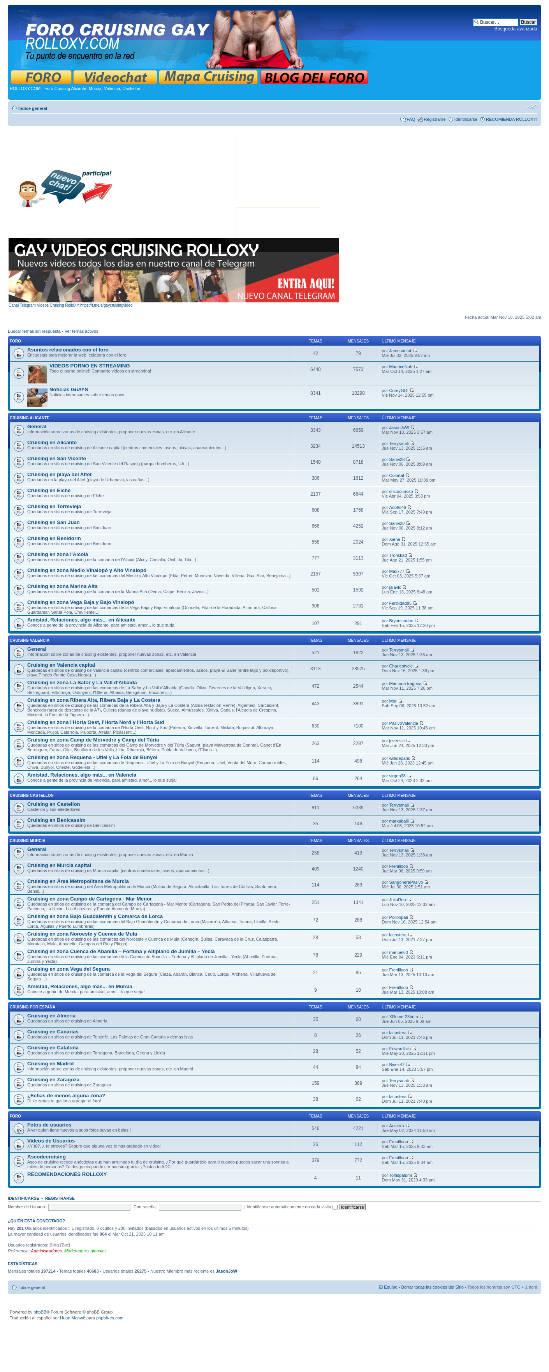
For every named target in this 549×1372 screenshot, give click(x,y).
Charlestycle (401, 666)
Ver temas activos (82, 331)
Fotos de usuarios (49, 1125)
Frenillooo (398, 866)
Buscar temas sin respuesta (34, 331)
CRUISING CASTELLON (32, 795)
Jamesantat (400, 350)
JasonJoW (399, 427)
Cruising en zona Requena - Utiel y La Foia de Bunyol (92, 757)
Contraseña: (145, 1206)
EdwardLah (400, 1048)
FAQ (410, 119)
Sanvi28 (397, 459)
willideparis (399, 758)
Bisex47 (397, 1064)
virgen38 (397, 775)
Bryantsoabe (401, 620)
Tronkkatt (398, 555)
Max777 (397, 571)
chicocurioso (401, 491)
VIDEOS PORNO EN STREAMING (89, 366)
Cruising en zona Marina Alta (62, 586)
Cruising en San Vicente (56, 458)
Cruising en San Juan (53, 522)
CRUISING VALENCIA (29, 640)
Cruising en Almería (51, 1016)
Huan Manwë (72, 1317)
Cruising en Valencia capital (61, 665)
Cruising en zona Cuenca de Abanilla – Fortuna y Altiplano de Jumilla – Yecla (121, 951)
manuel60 (398, 952)
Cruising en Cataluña (53, 1048)
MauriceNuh (400, 366)
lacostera (398, 934)
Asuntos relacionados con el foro (68, 350)
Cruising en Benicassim (56, 820)
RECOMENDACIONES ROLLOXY (67, 1174)
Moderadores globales (85, 1250)
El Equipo (388, 1287)
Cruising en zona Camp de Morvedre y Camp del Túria (93, 740)
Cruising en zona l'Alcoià (57, 554)
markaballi (399, 821)
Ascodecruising (46, 1157)
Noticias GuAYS (68, 389)
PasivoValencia (403, 723)
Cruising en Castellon (53, 804)
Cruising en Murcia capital (59, 865)
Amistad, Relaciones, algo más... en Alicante (81, 620)
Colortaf (397, 475)
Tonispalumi (400, 1175)
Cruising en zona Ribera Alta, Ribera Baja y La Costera (93, 700)
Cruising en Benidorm (54, 538)
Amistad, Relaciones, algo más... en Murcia (79, 986)
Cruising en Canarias (53, 1032)
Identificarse (465, 119)
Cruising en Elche (48, 490)
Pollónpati (398, 917)
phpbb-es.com (109, 1317)
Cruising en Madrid (50, 1064)
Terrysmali (399, 443)
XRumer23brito (403, 1016)
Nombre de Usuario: (27, 1206)
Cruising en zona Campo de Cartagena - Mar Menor (89, 899)
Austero (396, 1125)
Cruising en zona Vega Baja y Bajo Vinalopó (80, 602)
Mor (393, 701)
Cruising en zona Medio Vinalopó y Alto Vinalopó (86, 570)
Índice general (32, 108)
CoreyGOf (399, 390)
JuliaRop (397, 899)
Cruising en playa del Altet (59, 474)
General (36, 426)
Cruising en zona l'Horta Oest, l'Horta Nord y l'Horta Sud (95, 722)
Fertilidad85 (400, 603)
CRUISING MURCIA (28, 841)
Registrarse (434, 119)
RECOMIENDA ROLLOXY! (511, 119)
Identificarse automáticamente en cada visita (292, 1206)
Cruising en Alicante (52, 442)
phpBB (39, 1312)
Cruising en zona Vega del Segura (68, 969)
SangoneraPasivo (406, 882)
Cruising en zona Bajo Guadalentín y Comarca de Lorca (95, 916)
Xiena (394, 539)
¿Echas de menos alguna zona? (66, 1095)
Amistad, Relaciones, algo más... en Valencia (81, 775)
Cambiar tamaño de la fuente (531, 106)
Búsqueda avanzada (515, 29)
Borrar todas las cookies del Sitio (432, 1287)
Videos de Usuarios (51, 1141)
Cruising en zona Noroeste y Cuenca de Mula (82, 934)
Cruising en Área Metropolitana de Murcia (78, 881)
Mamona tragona (405, 683)
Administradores (46, 1250)
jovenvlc (397, 740)
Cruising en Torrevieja (54, 506)
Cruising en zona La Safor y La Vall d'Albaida (82, 682)
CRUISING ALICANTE (29, 418)
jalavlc (395, 587)
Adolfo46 (397, 507)
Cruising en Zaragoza (53, 1079)
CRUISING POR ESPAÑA (32, 1007)
